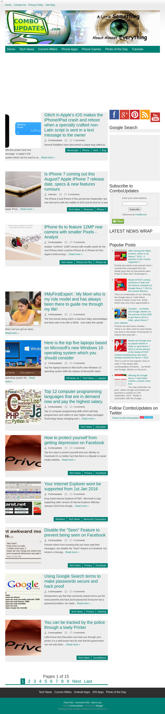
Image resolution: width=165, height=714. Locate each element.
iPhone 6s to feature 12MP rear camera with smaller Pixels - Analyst (73, 232)
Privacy (88, 473)
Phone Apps (69, 49)
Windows (60, 519)
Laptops (102, 378)
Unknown (52, 194)
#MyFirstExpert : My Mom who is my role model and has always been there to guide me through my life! (74, 301)
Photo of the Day (116, 49)
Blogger (99, 706)
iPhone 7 (101, 209)
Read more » (48, 157)
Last (88, 681)
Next (76, 681)
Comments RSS (82, 702)
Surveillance (99, 657)
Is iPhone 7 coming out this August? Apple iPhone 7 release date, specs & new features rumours (74, 181)
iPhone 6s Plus (84, 262)
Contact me (20, 5)
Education (101, 427)
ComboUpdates (76, 706)
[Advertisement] (85, 83)
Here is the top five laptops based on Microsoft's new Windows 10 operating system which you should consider (75, 350)
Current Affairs (48, 49)
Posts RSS (68, 702)
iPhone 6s (101, 262)
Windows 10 (72, 378)
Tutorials (137, 49)
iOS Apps (98, 692)
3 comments (79, 407)
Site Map (50, 5)
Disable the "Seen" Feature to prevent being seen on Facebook (75, 532)
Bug (104, 150)
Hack (95, 150)
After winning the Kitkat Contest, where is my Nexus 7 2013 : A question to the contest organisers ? (139, 256)
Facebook (101, 473)
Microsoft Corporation (95, 519)
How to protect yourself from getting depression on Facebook (74, 440)
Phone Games (91, 49)
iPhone (85, 150)
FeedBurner (141, 214)
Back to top (96, 702)
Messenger (73, 150)
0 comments (73, 194)
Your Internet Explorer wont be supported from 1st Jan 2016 (72, 486)
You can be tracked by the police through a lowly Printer (74, 625)
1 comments (79, 140)
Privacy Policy (35, 5)
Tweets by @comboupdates (125, 418)
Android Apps (82, 692)
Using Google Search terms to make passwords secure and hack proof (72, 581)
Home (8, 5)
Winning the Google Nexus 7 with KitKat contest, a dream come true (139, 379)
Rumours (88, 209)
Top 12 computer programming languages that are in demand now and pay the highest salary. (73, 396)
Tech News (26, 49)
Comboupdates (55, 140)
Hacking (102, 611)
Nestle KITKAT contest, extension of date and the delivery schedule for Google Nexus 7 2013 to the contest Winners (140, 286)
